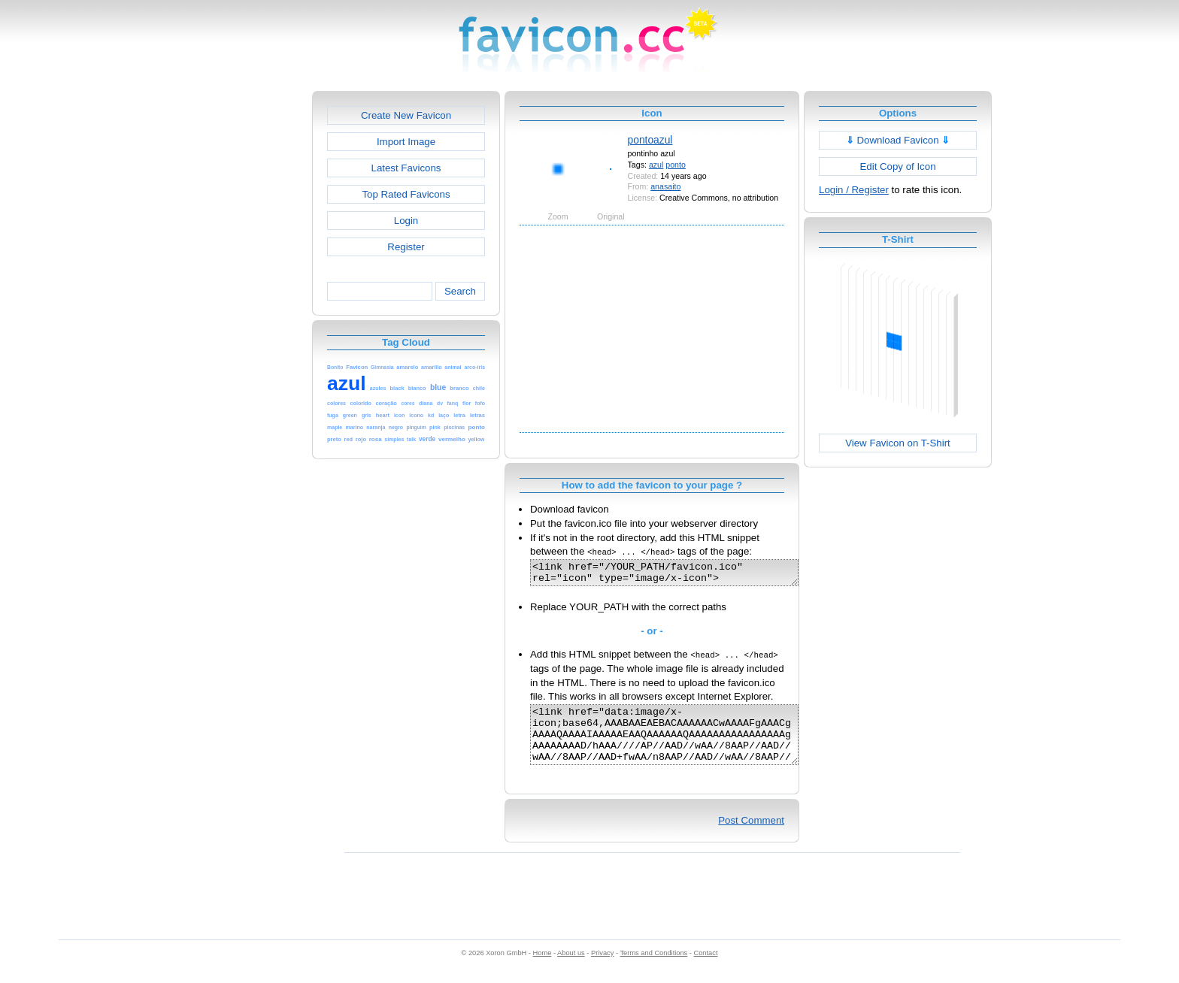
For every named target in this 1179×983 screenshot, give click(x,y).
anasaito (665, 186)
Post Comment (751, 836)
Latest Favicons (406, 168)
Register (405, 247)
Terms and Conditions (653, 968)
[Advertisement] (247, 316)
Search (460, 291)
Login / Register (854, 189)
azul (656, 164)
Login (406, 220)
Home (542, 968)
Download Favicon (898, 140)
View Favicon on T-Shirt (897, 443)
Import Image (406, 141)
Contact (706, 968)
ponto (675, 164)
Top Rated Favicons (406, 194)
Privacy (602, 968)
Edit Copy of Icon (897, 166)
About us (571, 968)
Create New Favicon (406, 115)
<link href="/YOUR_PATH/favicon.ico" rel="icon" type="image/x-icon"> (680, 575)
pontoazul (650, 140)
